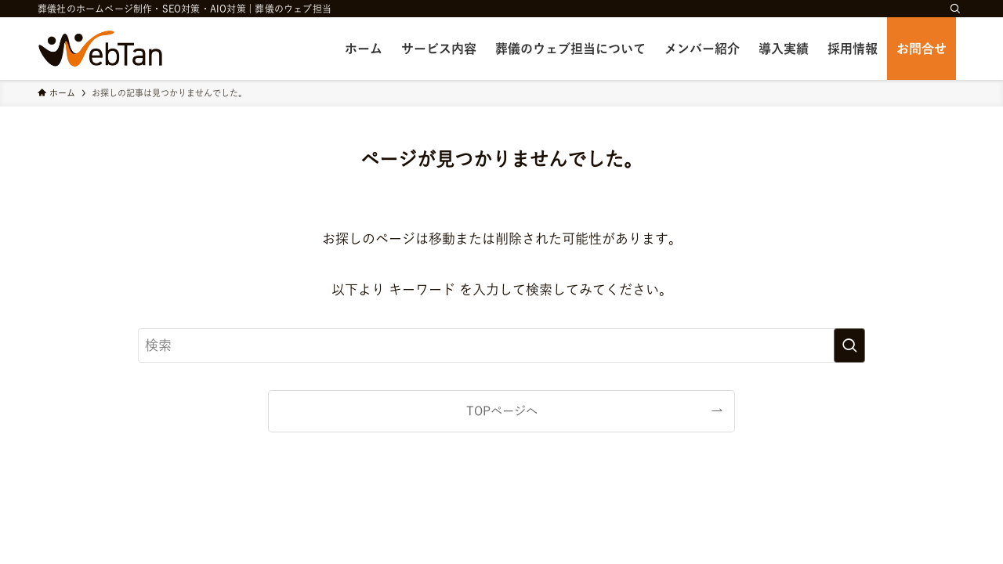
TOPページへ (502, 411)
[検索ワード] (501, 345)
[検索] (955, 8)
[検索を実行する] (849, 345)
